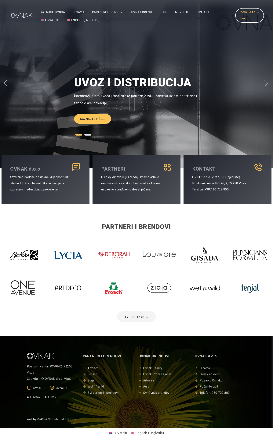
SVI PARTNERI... (136, 316)
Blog (164, 12)
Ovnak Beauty (152, 368)
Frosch (92, 374)
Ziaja (91, 380)
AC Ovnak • (36, 397)
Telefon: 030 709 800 (215, 393)
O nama (78, 12)
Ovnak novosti (210, 374)
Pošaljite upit (249, 15)
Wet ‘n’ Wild (96, 386)
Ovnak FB (36, 388)
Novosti (181, 12)
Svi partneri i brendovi (103, 393)
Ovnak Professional (157, 374)
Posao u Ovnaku (211, 380)
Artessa (148, 380)
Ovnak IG (59, 388)
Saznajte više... (92, 118)
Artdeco (93, 368)
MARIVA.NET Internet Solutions (57, 419)
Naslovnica (53, 12)
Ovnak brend (141, 12)
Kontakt (202, 12)
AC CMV (50, 397)
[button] (78, 135)
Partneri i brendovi (108, 12)
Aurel (147, 386)
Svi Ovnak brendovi (156, 393)
